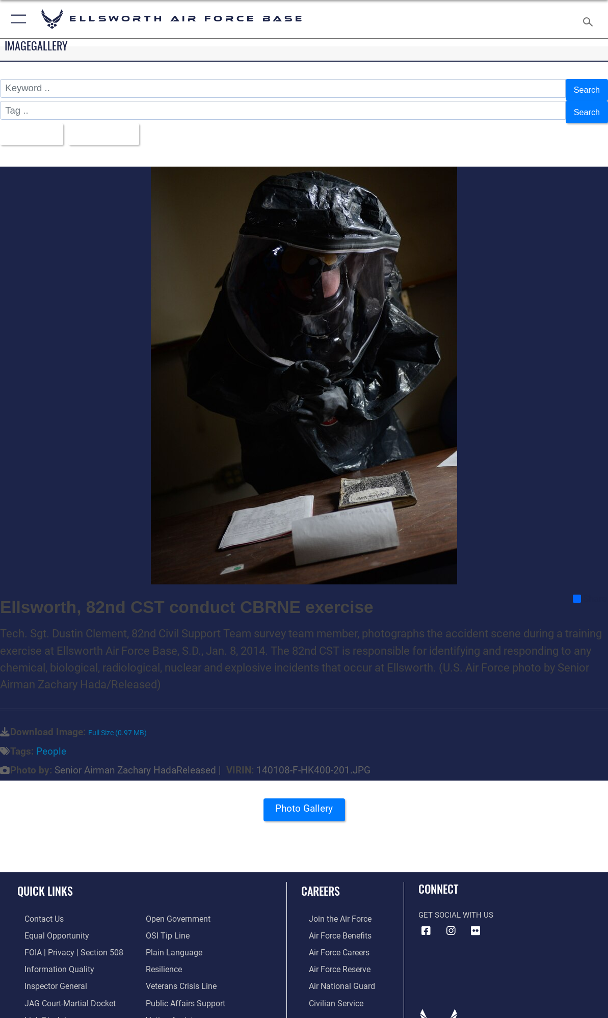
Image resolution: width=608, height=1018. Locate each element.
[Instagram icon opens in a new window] (451, 921)
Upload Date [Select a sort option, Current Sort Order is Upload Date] (111, 126)
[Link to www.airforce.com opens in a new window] (331, 909)
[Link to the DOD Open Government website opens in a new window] (176, 909)
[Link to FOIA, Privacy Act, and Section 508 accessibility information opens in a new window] (64, 941)
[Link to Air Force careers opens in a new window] (331, 941)
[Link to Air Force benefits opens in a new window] (331, 924)
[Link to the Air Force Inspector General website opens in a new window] (47, 973)
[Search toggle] (589, 18)
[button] (16, 19)
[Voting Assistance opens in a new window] (177, 1005)
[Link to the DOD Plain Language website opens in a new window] (171, 941)
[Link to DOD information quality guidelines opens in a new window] (50, 956)
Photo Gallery (304, 802)
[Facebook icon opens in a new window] (426, 921)
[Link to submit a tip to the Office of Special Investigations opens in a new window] (166, 924)
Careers (320, 880)
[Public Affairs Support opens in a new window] (183, 989)
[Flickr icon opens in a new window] (475, 921)
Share (590, 589)
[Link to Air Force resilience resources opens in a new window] (163, 956)
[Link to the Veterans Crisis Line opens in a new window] (180, 973)
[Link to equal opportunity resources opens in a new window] (47, 924)
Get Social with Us (455, 905)
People (51, 741)
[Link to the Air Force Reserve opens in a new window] (331, 956)
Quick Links (45, 880)
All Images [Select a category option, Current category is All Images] (31, 126)
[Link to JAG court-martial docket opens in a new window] (61, 989)
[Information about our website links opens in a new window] (43, 1005)
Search (585, 88)
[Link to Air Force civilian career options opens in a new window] (327, 989)
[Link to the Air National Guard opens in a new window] (332, 973)
